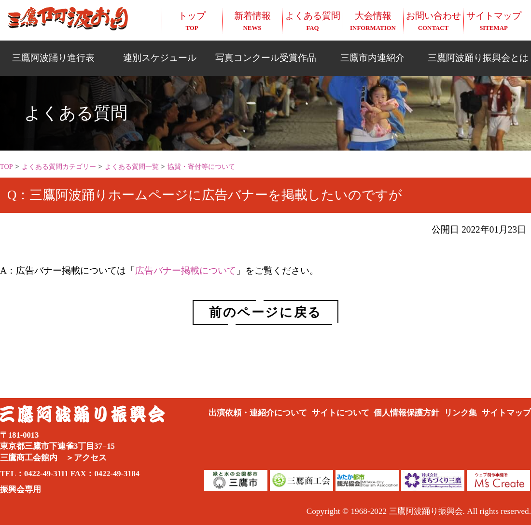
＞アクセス (86, 457)
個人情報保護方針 (406, 412)
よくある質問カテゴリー (59, 166)
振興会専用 (20, 489)
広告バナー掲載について (185, 270)
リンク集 (460, 412)
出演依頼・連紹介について (258, 412)
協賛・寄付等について (201, 166)
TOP (6, 166)
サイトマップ (506, 412)
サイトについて (340, 412)
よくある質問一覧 (132, 166)
